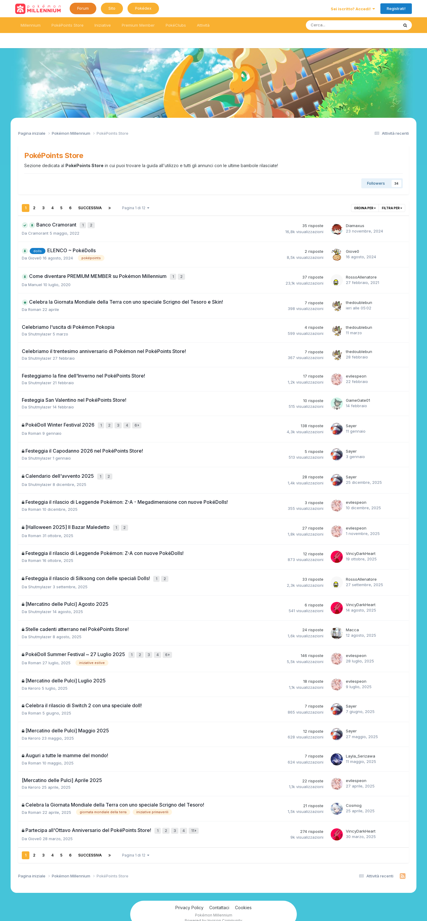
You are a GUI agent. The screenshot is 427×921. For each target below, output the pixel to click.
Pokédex (143, 8)
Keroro (34, 679)
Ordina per (365, 208)
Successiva (90, 208)
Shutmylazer (39, 331)
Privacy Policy (189, 897)
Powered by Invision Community (213, 910)
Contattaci (219, 897)
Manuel (35, 282)
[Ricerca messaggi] (332, 25)
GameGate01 (358, 397)
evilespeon (356, 373)
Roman (34, 307)
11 (194, 822)
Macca (352, 622)
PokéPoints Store (67, 25)
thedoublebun (359, 300)
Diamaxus (355, 225)
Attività (203, 25)
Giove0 (34, 256)
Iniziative (102, 25)
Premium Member (138, 25)
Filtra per (392, 208)
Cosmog (354, 796)
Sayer (351, 422)
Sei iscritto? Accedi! (353, 8)
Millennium (31, 25)
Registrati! (396, 8)
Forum (83, 8)
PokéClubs (176, 25)
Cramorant (38, 231)
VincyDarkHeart (361, 547)
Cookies (243, 897)
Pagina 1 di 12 (135, 208)
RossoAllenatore (361, 275)
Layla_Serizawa (360, 747)
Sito (111, 8)
